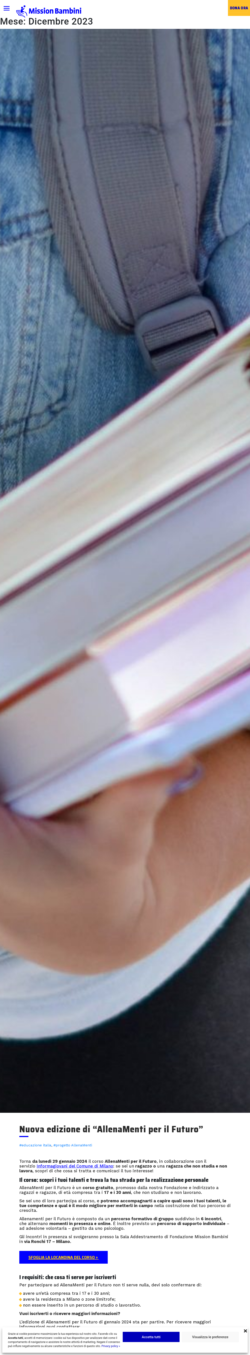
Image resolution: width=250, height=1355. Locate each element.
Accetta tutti (151, 1337)
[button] (245, 1330)
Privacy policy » (110, 1346)
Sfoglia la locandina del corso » (63, 1257)
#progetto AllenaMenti (72, 1145)
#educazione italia (35, 1145)
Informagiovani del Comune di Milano (75, 1166)
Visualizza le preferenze (210, 1337)
